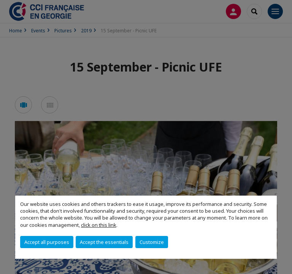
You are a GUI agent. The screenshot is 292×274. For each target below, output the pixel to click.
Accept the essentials (104, 242)
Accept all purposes (46, 242)
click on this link (98, 224)
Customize (152, 242)
